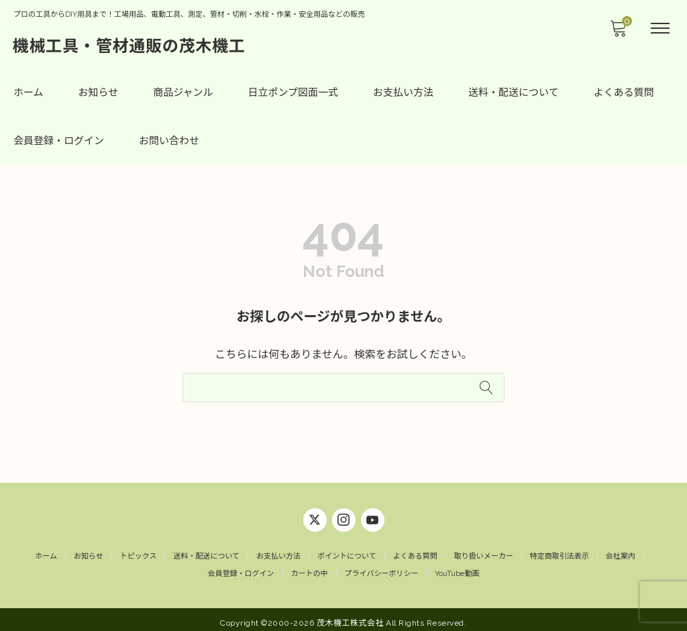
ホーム (28, 93)
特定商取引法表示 (559, 551)
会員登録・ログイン (58, 141)
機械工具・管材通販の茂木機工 (129, 45)
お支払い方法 (403, 93)
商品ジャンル (183, 93)
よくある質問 (624, 93)
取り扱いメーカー (483, 551)
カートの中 (309, 568)
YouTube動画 (457, 568)
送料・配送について (513, 93)
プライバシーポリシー (382, 568)
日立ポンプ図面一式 (293, 93)
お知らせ (98, 93)
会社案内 (620, 551)
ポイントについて (346, 551)
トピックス (138, 551)
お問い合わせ (169, 141)
